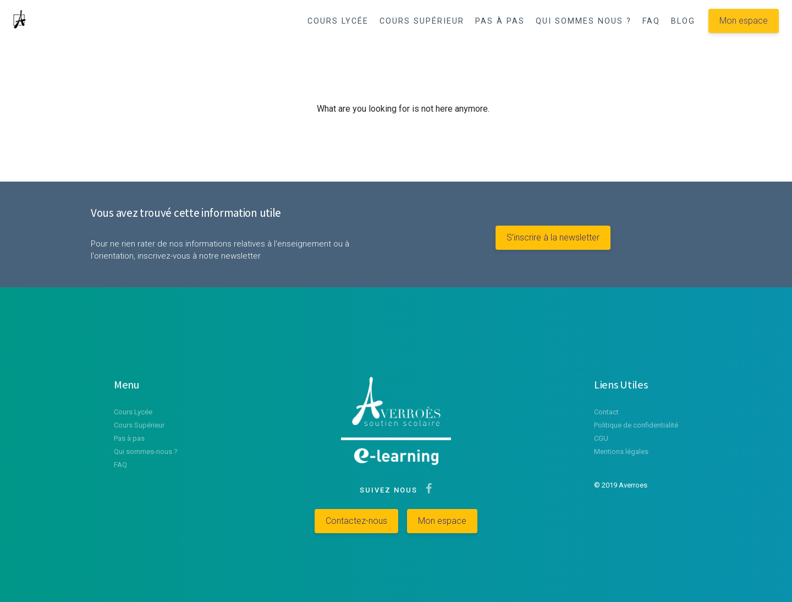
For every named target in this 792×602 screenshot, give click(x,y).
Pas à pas (129, 438)
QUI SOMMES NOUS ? (583, 21)
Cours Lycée (133, 412)
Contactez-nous (356, 521)
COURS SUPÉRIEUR (422, 21)
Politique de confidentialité (636, 425)
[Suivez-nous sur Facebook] (426, 490)
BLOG (683, 21)
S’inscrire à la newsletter (553, 237)
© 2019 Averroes (620, 485)
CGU (601, 438)
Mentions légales (621, 451)
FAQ (651, 21)
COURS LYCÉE (338, 21)
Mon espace (743, 20)
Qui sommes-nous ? (146, 451)
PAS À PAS (500, 21)
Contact (606, 412)
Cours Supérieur (139, 425)
